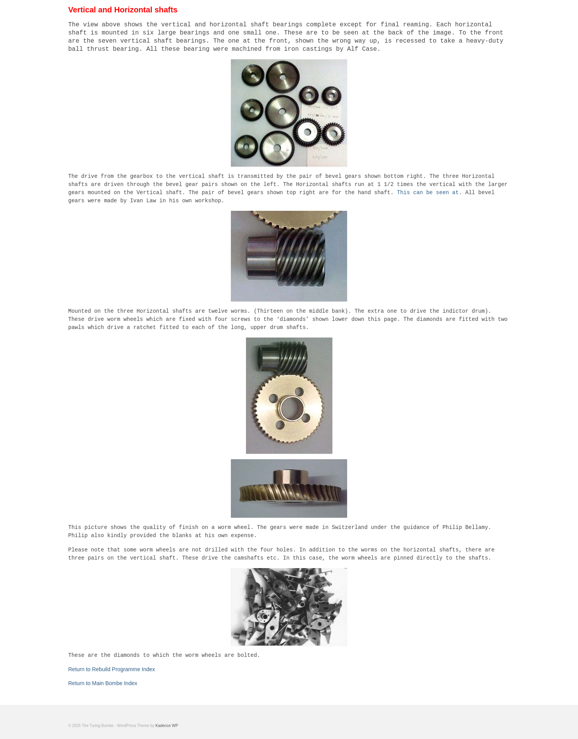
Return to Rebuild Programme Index (111, 669)
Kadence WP (166, 725)
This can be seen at (428, 192)
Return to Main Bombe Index (102, 683)
